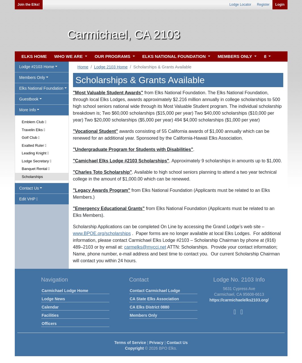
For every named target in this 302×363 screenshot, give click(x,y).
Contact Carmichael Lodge (155, 290)
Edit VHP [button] (28, 199)
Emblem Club (34, 122)
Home (83, 67)
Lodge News (53, 299)
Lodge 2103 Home (111, 67)
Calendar (50, 307)
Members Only (143, 315)
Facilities (50, 315)
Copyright (134, 348)
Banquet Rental (36, 169)
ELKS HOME (34, 56)
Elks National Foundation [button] (41, 88)
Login (280, 5)
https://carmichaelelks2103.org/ (239, 300)
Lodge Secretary (36, 161)
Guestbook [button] (29, 99)
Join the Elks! (29, 5)
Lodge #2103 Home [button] (36, 66)
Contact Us (177, 342)
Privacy (156, 342)
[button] (267, 56)
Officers (49, 323)
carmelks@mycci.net (145, 247)
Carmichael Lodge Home (65, 290)
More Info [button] (27, 110)
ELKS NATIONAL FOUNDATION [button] (174, 56)
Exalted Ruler (34, 145)
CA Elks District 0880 (150, 307)
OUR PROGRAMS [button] (113, 56)
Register (263, 5)
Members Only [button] (32, 77)
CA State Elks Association (154, 299)
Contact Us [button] (29, 188)
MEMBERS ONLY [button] (235, 56)
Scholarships (32, 177)
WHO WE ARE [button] (69, 56)
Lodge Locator (240, 5)
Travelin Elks (33, 130)
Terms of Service (130, 342)
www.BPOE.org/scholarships (102, 233)
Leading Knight (35, 153)
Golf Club (31, 137)
